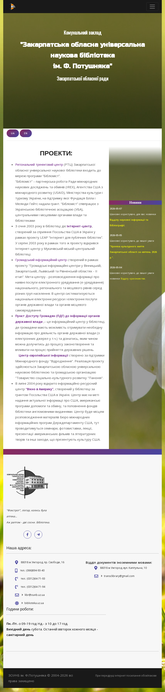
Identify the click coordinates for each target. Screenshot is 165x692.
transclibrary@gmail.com (119, 580)
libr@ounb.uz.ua (35, 599)
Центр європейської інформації (45, 354)
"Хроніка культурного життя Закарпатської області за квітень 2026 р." (133, 252)
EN (26, 133)
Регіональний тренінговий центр (41, 164)
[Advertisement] (135, 175)
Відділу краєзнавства (133, 278)
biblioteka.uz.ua (34, 607)
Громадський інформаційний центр (42, 259)
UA (13, 133)
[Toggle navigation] (152, 6)
